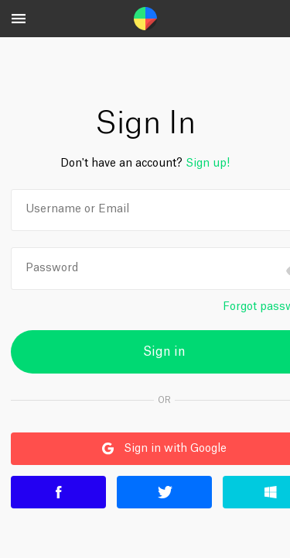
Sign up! (208, 163)
